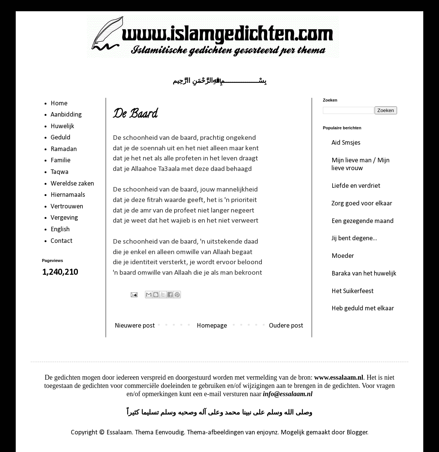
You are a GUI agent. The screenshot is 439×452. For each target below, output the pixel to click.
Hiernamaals (68, 195)
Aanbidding (66, 114)
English (60, 229)
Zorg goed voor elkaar (361, 203)
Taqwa (60, 172)
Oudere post (286, 325)
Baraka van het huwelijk (363, 273)
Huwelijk (62, 126)
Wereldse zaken (72, 183)
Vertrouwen (67, 206)
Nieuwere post (135, 325)
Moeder (342, 256)
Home (59, 103)
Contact (61, 241)
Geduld (60, 137)
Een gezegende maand (362, 221)
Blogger (356, 432)
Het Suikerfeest (352, 291)
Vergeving (64, 218)
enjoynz (267, 432)
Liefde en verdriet (355, 186)
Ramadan (64, 149)
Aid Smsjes (345, 143)
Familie (60, 160)
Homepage (212, 325)
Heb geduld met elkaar (362, 308)
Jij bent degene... (354, 238)
